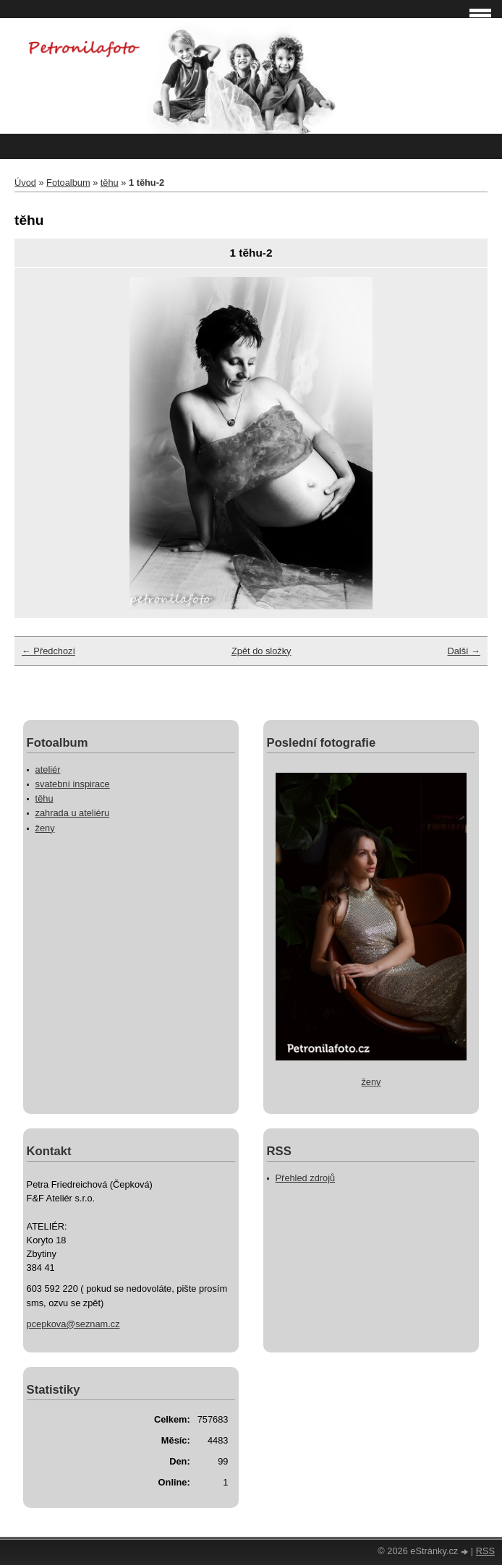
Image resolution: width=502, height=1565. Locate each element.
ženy (45, 828)
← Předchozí (48, 651)
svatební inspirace (72, 784)
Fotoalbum (68, 182)
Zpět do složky (261, 651)
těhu (110, 182)
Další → (463, 651)
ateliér (48, 769)
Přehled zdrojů (306, 1177)
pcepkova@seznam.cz (73, 1324)
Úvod (25, 182)
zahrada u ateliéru (72, 812)
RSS (485, 1550)
